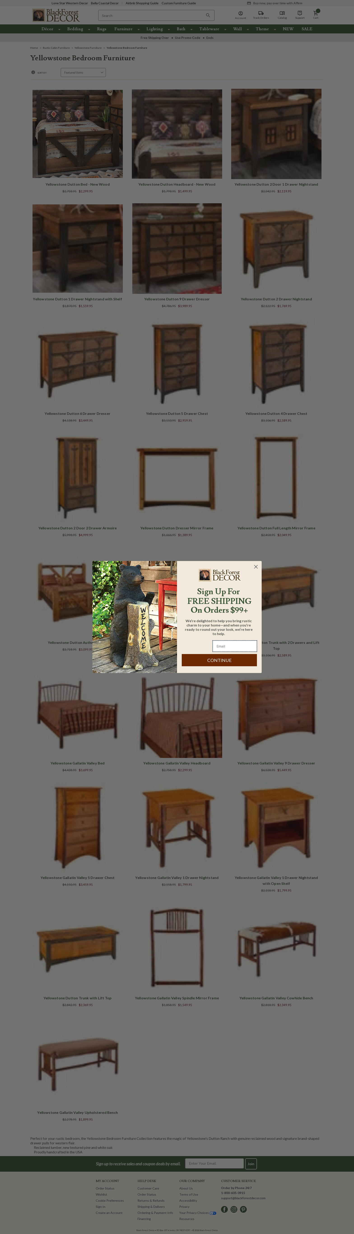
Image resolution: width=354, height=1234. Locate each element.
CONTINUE (219, 660)
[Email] (235, 646)
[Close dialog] (256, 567)
